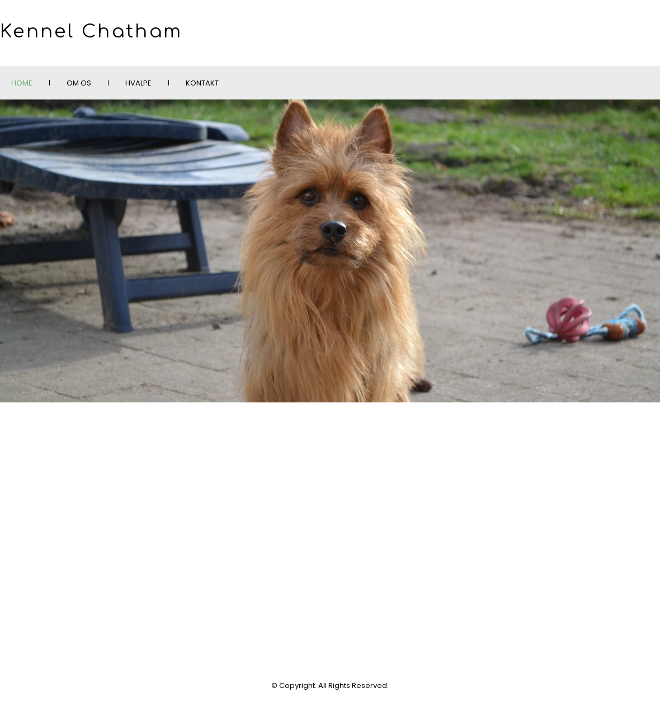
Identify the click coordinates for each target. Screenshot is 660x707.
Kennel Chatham (91, 31)
